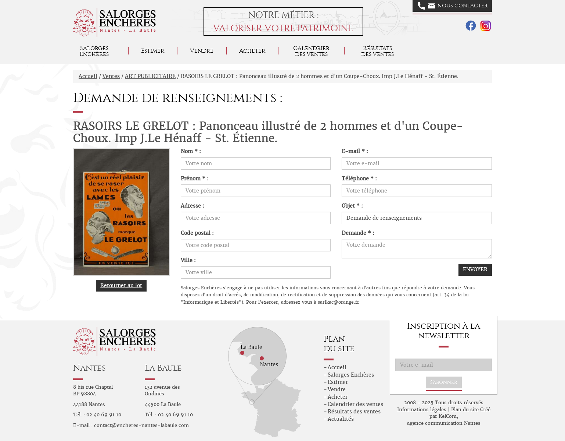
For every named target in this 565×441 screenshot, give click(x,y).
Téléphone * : (359, 178)
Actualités (341, 419)
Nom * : (191, 151)
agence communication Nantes (444, 423)
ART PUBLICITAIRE (150, 76)
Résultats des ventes (354, 411)
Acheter (252, 50)
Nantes (89, 368)
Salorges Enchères (351, 374)
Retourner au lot (121, 285)
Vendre (201, 50)
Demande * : (358, 233)
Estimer (152, 50)
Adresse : (192, 205)
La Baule (163, 368)
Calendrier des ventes (311, 51)
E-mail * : (355, 151)
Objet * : (352, 205)
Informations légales (421, 409)
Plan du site (465, 409)
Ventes (111, 76)
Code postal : (197, 233)
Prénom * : (195, 178)
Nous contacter (452, 6)
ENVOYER (475, 269)
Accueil (88, 76)
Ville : (188, 260)
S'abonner (443, 382)
